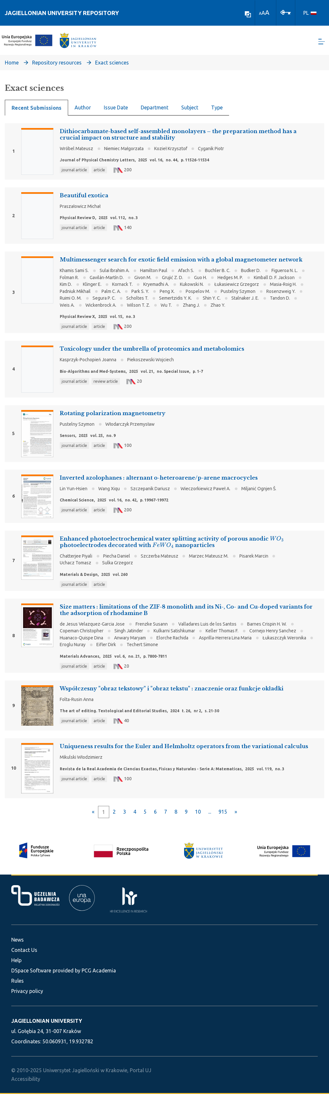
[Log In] (285, 11)
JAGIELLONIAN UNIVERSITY (46, 1021)
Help (16, 960)
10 (198, 812)
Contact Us (24, 950)
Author (83, 108)
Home (12, 63)
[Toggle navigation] (321, 42)
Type (217, 108)
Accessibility (25, 1079)
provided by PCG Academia (84, 970)
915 (222, 812)
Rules (17, 981)
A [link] (260, 13)
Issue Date (116, 108)
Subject (189, 108)
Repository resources (57, 63)
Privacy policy (27, 991)
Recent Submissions (36, 108)
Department (154, 108)
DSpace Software (31, 970)
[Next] (236, 812)
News (17, 940)
